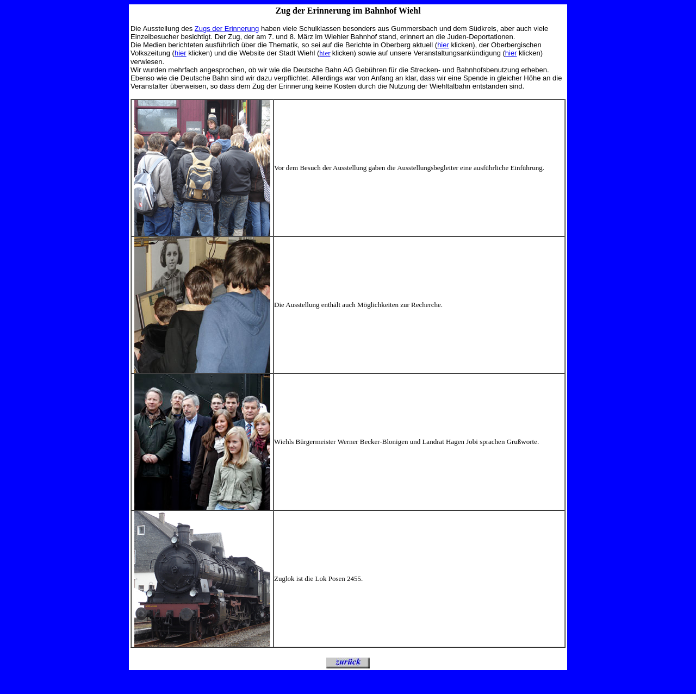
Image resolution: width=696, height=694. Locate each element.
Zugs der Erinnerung (227, 28)
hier (443, 45)
